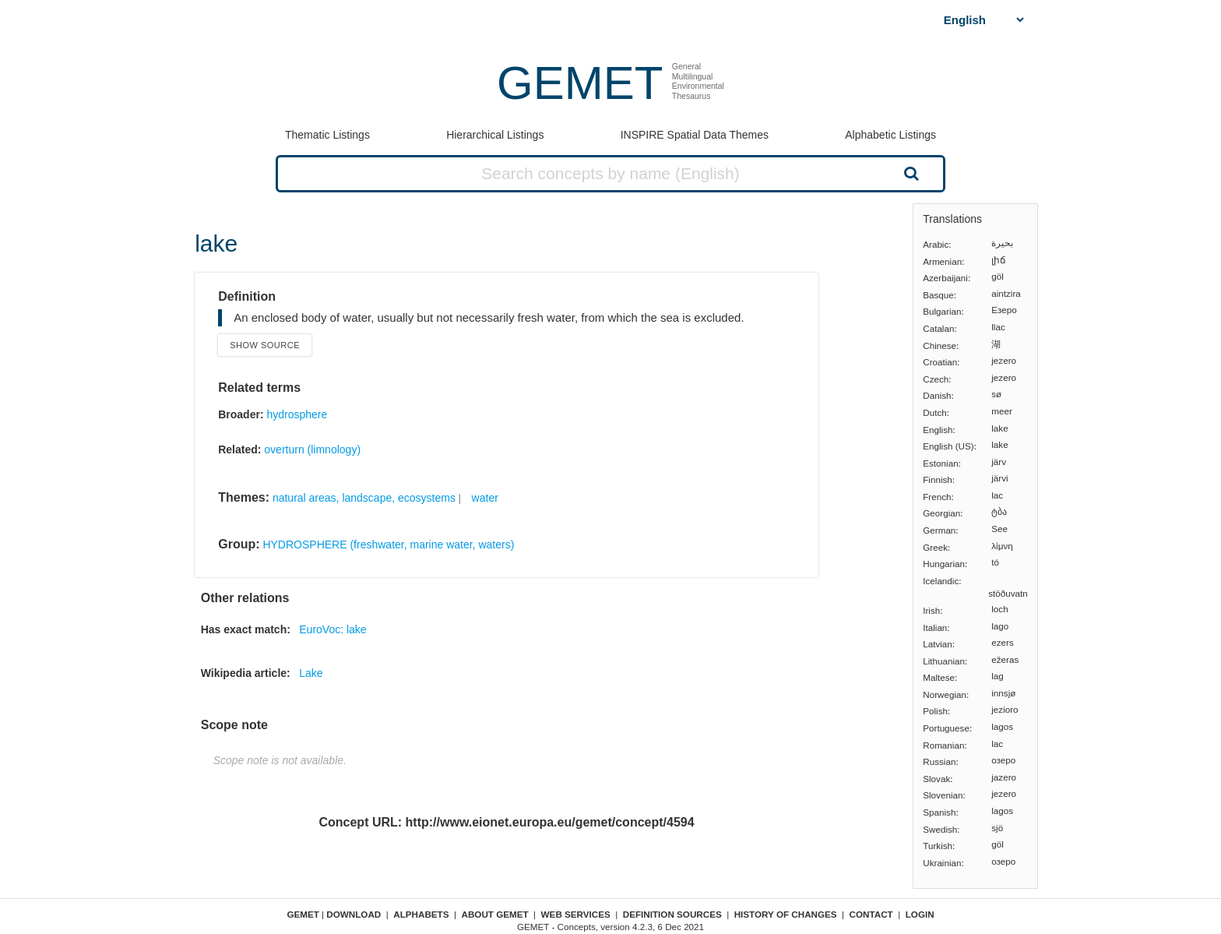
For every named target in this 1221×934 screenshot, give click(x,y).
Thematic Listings (327, 135)
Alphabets (421, 914)
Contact (871, 914)
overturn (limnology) (312, 449)
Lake (310, 673)
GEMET (580, 83)
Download (353, 914)
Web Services (575, 914)
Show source (265, 345)
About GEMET (495, 914)
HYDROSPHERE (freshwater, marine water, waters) (388, 544)
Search (909, 173)
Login (920, 914)
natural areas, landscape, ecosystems (364, 498)
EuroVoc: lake (332, 629)
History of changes (785, 914)
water (485, 498)
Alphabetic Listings (890, 135)
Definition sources (672, 914)
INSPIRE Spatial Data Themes (695, 135)
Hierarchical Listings (495, 135)
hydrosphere (296, 414)
